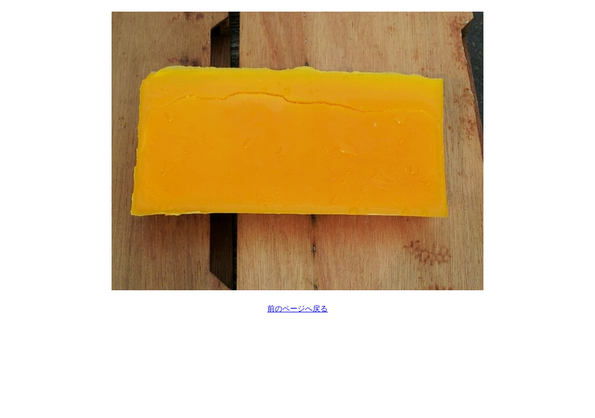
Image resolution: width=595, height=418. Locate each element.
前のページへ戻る (297, 308)
